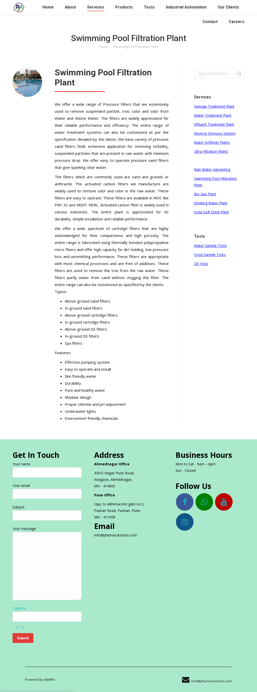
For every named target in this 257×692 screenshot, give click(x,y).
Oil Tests (201, 263)
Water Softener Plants (212, 142)
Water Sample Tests (210, 245)
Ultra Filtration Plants (211, 151)
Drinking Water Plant (210, 203)
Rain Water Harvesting (212, 169)
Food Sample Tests (210, 254)
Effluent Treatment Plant (214, 124)
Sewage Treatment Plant (214, 106)
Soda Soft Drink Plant (211, 212)
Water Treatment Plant (212, 115)
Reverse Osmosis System (214, 133)
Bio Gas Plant (205, 194)
